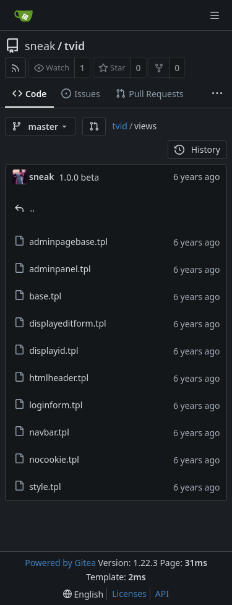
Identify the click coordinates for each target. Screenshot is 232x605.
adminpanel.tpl (59, 269)
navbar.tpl (49, 432)
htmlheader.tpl (58, 378)
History (197, 149)
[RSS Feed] (15, 68)
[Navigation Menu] (215, 15)
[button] (94, 126)
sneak (40, 46)
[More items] (217, 94)
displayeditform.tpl (67, 323)
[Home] (23, 15)
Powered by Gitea (60, 563)
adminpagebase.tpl (68, 241)
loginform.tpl (55, 405)
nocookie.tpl (54, 459)
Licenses (129, 593)
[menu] (83, 594)
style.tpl (45, 486)
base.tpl (45, 296)
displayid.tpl (53, 350)
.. (32, 208)
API (162, 593)
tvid (74, 46)
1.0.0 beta (79, 177)
